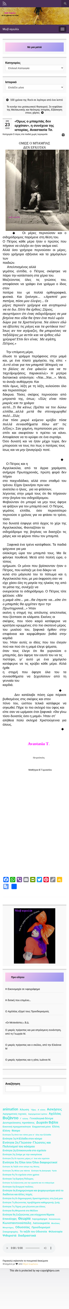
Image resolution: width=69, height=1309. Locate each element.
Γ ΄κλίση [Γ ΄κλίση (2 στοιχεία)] (24, 1118)
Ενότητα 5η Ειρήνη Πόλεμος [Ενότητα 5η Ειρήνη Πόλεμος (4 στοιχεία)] (18, 1178)
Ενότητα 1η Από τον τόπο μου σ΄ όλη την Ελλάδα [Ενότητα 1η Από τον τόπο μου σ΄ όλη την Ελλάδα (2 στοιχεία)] (27, 1134)
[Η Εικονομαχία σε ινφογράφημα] (34, 985)
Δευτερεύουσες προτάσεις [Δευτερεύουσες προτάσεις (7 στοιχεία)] (19, 1122)
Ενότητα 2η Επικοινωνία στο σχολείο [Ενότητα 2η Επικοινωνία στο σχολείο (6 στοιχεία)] (24, 1150)
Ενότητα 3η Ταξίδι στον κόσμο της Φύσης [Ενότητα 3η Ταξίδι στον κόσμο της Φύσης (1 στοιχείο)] (21, 1166)
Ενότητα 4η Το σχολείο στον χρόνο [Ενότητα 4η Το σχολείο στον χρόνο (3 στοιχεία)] (21, 1174)
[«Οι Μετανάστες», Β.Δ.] (34, 1019)
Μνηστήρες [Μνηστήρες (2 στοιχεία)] (8, 1227)
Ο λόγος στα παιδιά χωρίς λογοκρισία (30, 134)
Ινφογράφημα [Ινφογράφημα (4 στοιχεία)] (39, 1218)
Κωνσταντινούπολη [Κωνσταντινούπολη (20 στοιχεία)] (17, 1223)
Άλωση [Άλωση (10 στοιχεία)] (24, 1109)
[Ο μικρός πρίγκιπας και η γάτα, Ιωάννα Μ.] (34, 1056)
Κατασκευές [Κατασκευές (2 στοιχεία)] (55, 1219)
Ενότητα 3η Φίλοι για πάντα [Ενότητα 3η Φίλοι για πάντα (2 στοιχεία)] (16, 1170)
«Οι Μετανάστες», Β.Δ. (17, 1022)
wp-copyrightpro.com (47, 1270)
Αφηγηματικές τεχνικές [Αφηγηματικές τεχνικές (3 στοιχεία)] (15, 1114)
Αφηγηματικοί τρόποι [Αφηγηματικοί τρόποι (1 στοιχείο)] (37, 1114)
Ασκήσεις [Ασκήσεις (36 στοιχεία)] (54, 1109)
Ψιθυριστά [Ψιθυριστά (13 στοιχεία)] (9, 1235)
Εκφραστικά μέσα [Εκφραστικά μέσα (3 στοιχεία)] (41, 1126)
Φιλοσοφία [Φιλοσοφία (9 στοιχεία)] (55, 1231)
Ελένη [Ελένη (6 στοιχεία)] (55, 1126)
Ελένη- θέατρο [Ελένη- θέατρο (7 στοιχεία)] (11, 1130)
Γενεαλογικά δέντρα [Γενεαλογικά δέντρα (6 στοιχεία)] (41, 1118)
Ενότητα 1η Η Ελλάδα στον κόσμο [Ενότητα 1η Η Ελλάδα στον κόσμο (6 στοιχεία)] (22, 1138)
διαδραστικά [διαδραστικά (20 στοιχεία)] (27, 1235)
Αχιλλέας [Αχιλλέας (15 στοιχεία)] (55, 1113)
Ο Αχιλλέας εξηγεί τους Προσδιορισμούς (27, 1011)
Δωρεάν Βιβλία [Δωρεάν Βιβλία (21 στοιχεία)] (47, 1122)
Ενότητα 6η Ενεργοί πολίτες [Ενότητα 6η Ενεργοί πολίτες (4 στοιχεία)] (18, 1186)
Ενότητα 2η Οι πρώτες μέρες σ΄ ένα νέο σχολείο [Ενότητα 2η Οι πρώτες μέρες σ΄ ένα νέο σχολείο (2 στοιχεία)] (26, 1158)
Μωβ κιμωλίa (11, 29)
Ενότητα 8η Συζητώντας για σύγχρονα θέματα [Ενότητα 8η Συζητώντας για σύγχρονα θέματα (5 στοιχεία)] (28, 1214)
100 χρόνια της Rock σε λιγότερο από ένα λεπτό (36, 99)
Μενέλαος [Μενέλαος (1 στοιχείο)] (55, 1223)
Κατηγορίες (13, 62)
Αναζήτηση (12, 1083)
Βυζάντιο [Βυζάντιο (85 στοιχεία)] (10, 1118)
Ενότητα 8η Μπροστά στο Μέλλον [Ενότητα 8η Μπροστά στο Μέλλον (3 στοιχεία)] (20, 1210)
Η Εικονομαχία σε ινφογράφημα (22, 988)
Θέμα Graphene (30, 1264)
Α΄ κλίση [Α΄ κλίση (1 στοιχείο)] (41, 1109)
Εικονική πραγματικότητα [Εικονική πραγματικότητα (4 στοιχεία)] (17, 1126)
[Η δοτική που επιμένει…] (34, 996)
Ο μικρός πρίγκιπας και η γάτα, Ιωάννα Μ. (28, 1059)
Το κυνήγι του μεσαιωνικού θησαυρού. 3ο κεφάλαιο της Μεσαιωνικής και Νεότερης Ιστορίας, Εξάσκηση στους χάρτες (34, 109)
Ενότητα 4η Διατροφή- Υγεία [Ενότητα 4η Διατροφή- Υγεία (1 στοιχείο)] (44, 1170)
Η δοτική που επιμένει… (18, 1000)
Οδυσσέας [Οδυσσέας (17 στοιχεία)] (22, 1227)
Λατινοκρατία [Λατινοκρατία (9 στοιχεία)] (41, 1222)
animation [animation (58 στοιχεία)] (10, 1109)
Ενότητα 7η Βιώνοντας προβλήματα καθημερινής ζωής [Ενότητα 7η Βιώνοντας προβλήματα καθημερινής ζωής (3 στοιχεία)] (31, 1202)
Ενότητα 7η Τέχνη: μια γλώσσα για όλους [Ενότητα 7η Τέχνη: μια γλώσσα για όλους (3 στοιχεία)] (24, 1206)
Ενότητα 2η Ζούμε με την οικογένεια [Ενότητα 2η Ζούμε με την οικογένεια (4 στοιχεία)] (22, 1154)
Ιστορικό (11, 82)
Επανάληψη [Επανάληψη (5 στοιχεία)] (10, 1218)
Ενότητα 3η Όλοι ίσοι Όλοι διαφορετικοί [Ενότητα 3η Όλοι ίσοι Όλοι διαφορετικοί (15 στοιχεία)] (30, 1162)
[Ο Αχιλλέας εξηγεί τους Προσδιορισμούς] (34, 1007)
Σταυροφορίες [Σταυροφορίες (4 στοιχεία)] (10, 1231)
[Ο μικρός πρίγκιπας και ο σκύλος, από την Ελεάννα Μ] (34, 1041)
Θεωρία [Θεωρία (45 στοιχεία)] (24, 1218)
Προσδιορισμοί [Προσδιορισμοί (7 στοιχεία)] (41, 1227)
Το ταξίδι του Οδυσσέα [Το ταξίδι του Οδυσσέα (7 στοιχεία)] (33, 1231)
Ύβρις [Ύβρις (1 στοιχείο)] (33, 1109)
